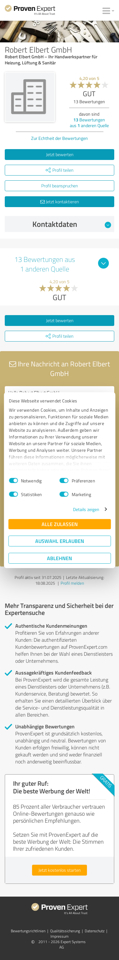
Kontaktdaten (71, 224)
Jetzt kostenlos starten (59, 870)
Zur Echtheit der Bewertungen (59, 138)
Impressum (59, 936)
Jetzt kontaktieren (59, 201)
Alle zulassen (60, 524)
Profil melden (72, 583)
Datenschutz (94, 931)
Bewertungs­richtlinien (28, 931)
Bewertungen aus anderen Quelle (89, 122)
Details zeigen (86, 509)
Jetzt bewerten (59, 154)
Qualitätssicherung (65, 931)
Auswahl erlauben (59, 541)
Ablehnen (59, 558)
